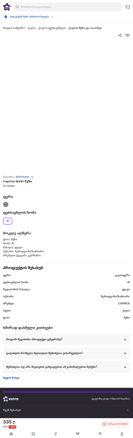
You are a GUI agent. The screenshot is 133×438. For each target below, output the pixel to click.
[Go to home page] (13, 399)
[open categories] (33, 434)
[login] (122, 434)
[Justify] (17, 7)
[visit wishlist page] (77, 434)
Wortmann (22, 177)
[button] (55, 434)
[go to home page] (7, 7)
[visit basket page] (100, 434)
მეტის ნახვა (11, 378)
